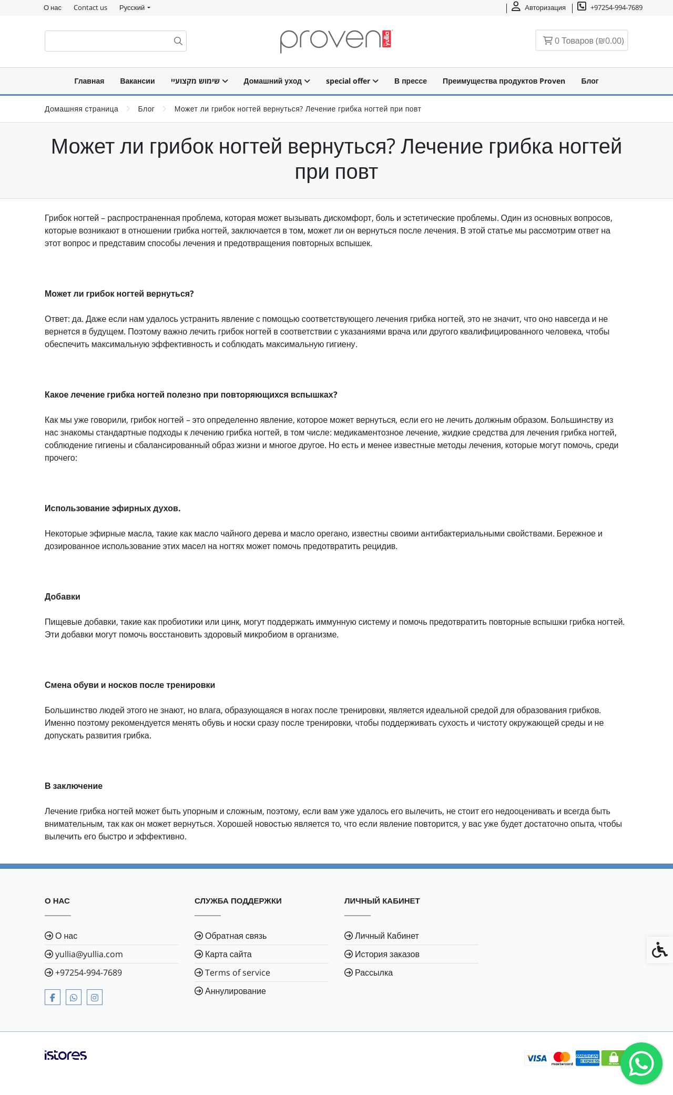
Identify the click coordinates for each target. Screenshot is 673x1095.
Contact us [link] (90, 7)
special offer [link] (352, 81)
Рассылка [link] (374, 972)
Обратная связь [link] (236, 935)
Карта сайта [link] (228, 954)
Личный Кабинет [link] (387, 935)
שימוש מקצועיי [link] (199, 81)
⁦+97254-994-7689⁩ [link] (88, 972)
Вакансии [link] (137, 81)
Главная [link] (89, 81)
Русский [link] (132, 7)
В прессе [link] (410, 81)
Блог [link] (589, 81)
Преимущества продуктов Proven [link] (504, 81)
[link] (641, 1063)
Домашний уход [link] (277, 81)
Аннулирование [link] (235, 991)
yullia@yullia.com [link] (89, 954)
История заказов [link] (387, 954)
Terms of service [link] (237, 972)
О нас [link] (53, 7)
